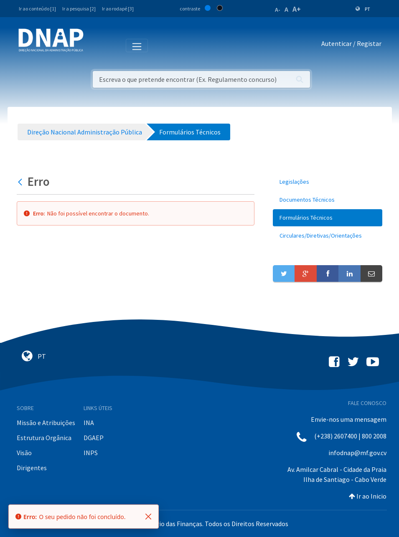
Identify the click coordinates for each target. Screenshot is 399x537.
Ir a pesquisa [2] (79, 8)
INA (89, 422)
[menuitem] (328, 181)
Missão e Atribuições (46, 422)
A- (277, 9)
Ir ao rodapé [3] (118, 8)
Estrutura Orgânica (44, 437)
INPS (91, 452)
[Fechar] (148, 516)
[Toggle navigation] (95, 45)
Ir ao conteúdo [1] (37, 8)
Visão (24, 452)
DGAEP (94, 437)
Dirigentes (32, 468)
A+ (296, 9)
